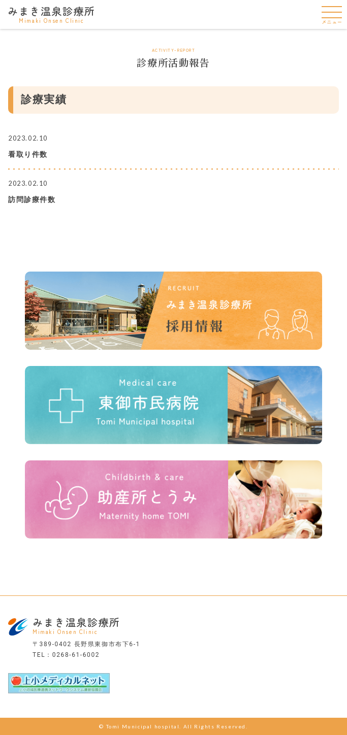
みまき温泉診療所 (52, 14)
